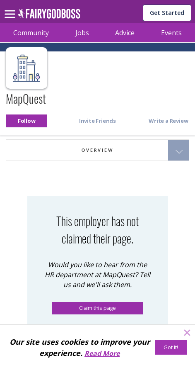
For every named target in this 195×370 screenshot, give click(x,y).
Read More (102, 353)
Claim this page (97, 308)
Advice (125, 32)
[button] (26, 120)
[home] (49, 16)
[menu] (11, 7)
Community (31, 32)
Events (171, 32)
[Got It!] (171, 347)
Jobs (82, 32)
